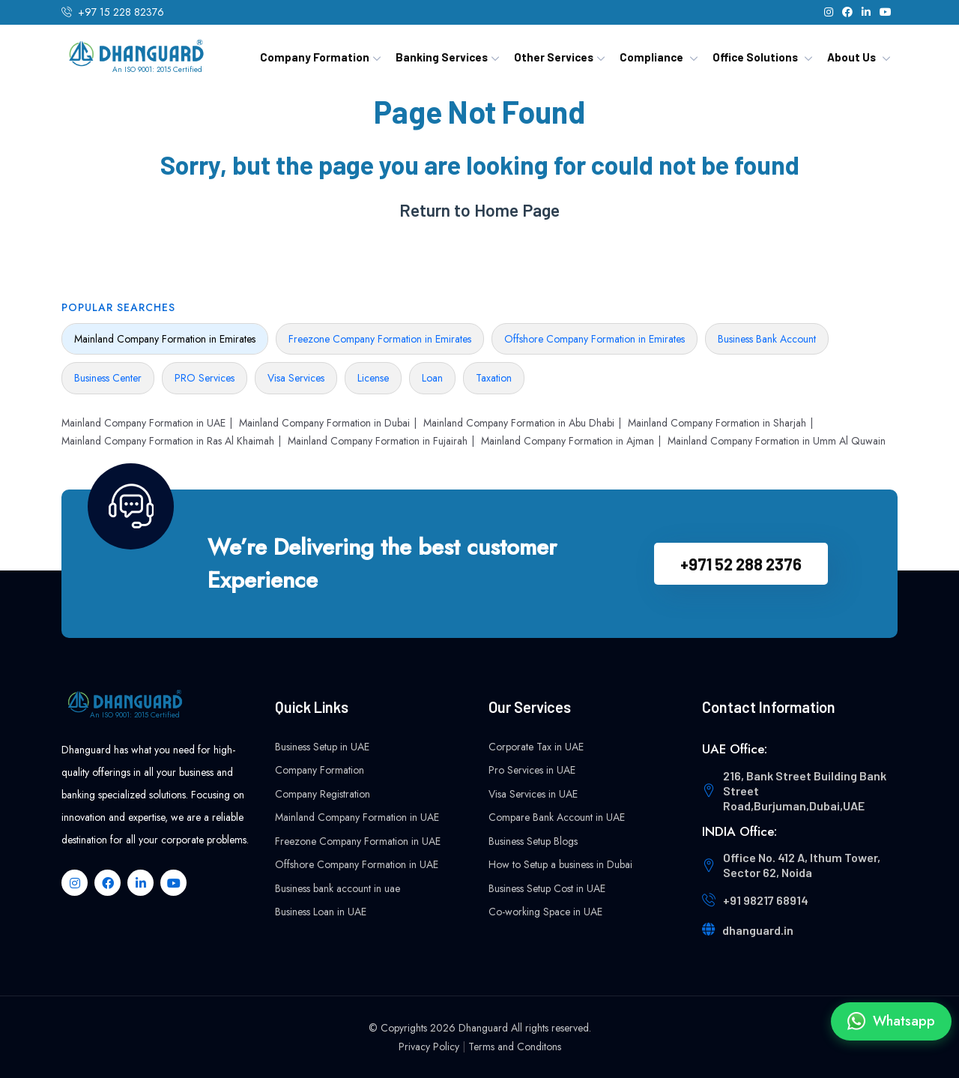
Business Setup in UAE (322, 746)
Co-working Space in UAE (545, 911)
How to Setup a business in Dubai (560, 864)
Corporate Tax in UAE (536, 746)
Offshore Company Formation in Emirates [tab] (594, 338)
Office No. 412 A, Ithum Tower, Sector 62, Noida (801, 864)
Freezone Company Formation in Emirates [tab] (379, 338)
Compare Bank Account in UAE (556, 817)
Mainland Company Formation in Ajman (567, 440)
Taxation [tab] (494, 377)
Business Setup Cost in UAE (546, 888)
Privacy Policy (429, 1046)
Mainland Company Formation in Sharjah (717, 422)
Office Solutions (755, 57)
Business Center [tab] (108, 377)
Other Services (553, 57)
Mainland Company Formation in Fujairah (378, 440)
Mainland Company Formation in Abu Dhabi (518, 422)
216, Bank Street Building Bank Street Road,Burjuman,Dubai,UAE (804, 790)
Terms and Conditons (514, 1046)
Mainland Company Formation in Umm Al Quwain (777, 440)
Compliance (651, 57)
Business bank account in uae (337, 888)
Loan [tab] (432, 377)
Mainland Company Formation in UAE (143, 422)
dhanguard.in (757, 930)
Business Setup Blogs (533, 841)
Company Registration (322, 793)
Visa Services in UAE (533, 793)
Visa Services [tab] (295, 377)
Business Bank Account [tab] (767, 338)
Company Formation (314, 57)
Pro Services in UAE (531, 769)
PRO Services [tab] (205, 377)
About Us (851, 57)
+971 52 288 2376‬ (741, 563)
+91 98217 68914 (765, 900)
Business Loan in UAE (320, 911)
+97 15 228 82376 (121, 11)
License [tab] (373, 377)
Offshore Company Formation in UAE (356, 864)
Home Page (517, 210)
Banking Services (442, 57)
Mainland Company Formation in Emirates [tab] (164, 338)
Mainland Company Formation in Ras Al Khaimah (167, 440)
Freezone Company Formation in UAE (358, 841)
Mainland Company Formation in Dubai (324, 422)
